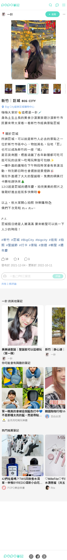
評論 (57, 276)
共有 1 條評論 (8, 284)
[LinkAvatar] (4, 14)
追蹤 (52, 14)
